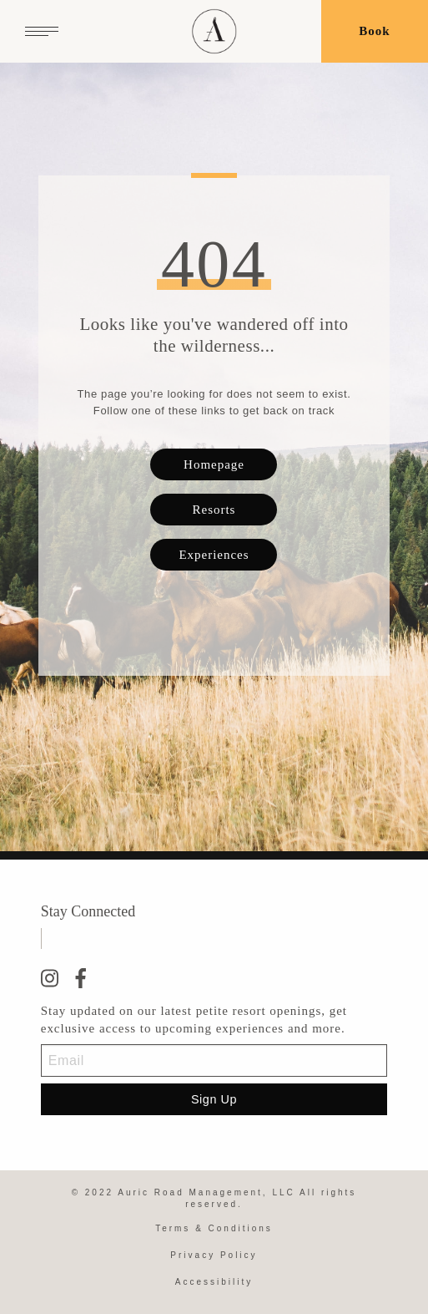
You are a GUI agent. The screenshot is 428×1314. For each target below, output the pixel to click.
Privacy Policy (213, 1255)
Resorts (214, 509)
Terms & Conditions (214, 1228)
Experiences (214, 554)
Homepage (214, 464)
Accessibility (214, 1281)
